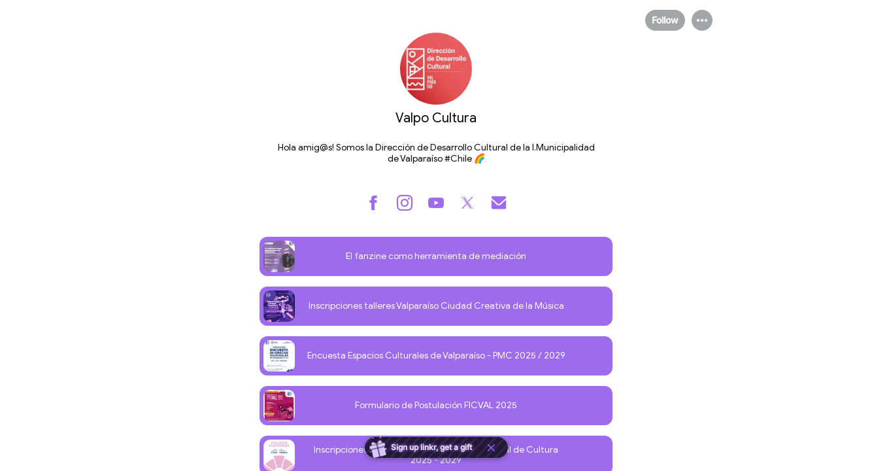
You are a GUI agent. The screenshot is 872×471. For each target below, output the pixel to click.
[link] (436, 256)
